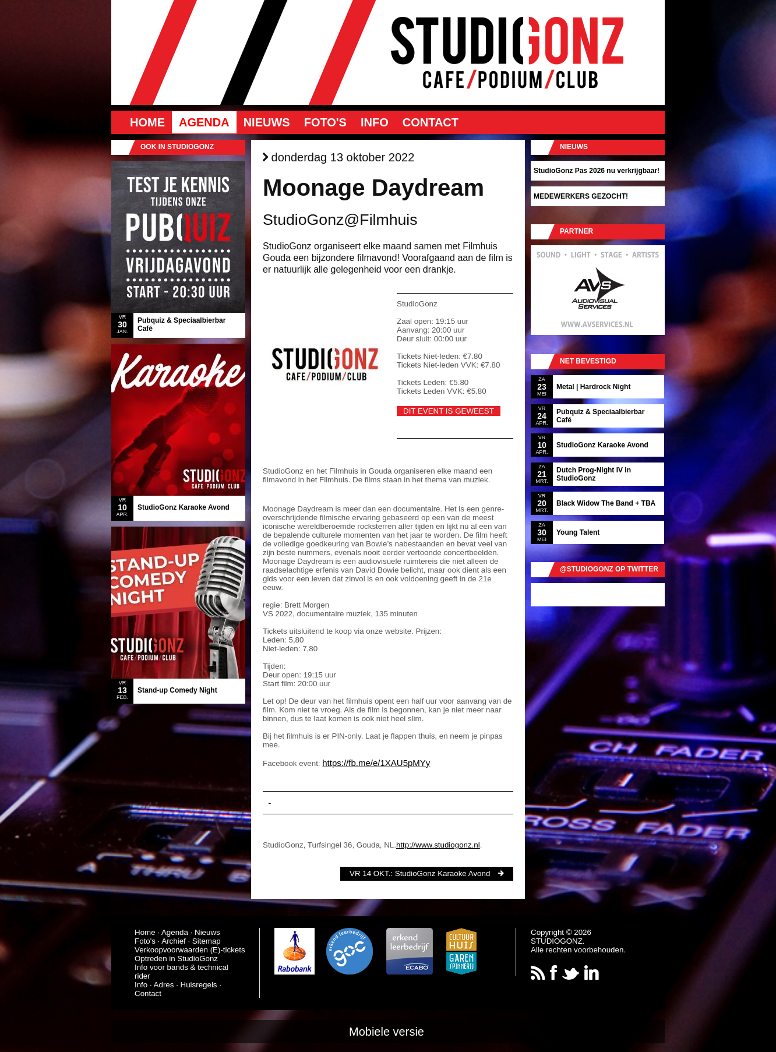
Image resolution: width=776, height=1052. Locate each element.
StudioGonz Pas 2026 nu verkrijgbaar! (596, 171)
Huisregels (199, 984)
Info (375, 122)
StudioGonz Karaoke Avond (443, 873)
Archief (173, 941)
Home (147, 122)
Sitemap (206, 941)
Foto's (325, 122)
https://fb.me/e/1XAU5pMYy (376, 763)
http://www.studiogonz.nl (438, 845)
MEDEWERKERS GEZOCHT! (581, 196)
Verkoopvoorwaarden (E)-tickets (190, 949)
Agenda (204, 122)
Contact (430, 122)
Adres (164, 984)
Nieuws (267, 122)
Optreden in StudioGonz (176, 958)
